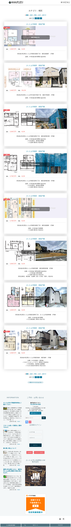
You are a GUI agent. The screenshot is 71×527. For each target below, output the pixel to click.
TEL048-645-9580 (35, 404)
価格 (27, 15)
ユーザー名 (32, 432)
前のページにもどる (35, 382)
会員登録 (29, 452)
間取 (35, 15)
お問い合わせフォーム (35, 413)
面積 (31, 15)
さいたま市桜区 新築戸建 (35, 24)
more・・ (19, 421)
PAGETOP (60, 525)
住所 (39, 15)
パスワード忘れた (39, 452)
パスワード (32, 437)
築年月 (43, 15)
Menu (66, 2)
